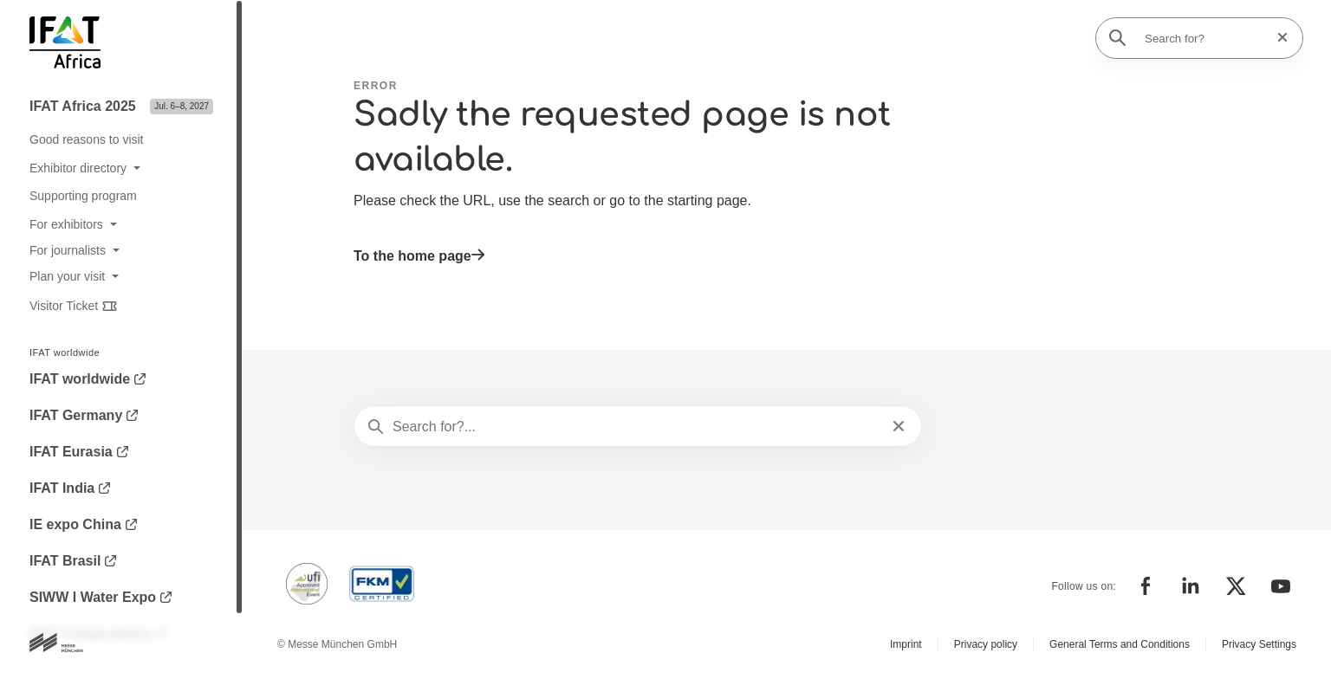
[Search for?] (1204, 38)
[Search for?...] (636, 427)
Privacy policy (985, 644)
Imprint (906, 644)
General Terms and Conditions (1119, 644)
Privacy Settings (1259, 644)
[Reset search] (1277, 37)
